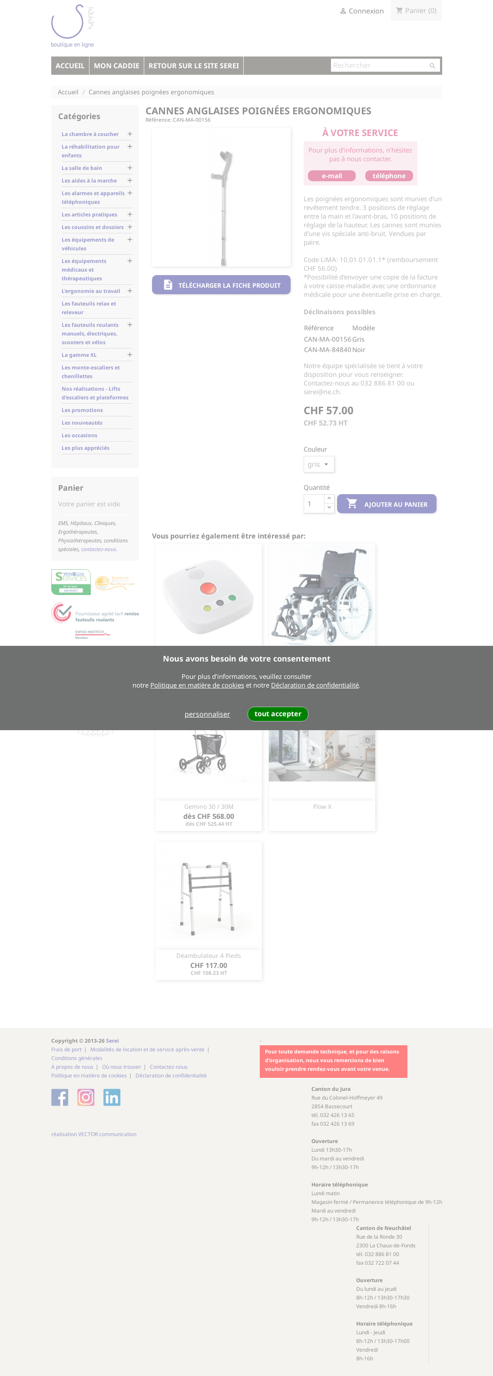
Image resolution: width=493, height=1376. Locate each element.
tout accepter (278, 713)
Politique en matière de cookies (197, 685)
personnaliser (207, 714)
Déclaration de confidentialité (315, 685)
